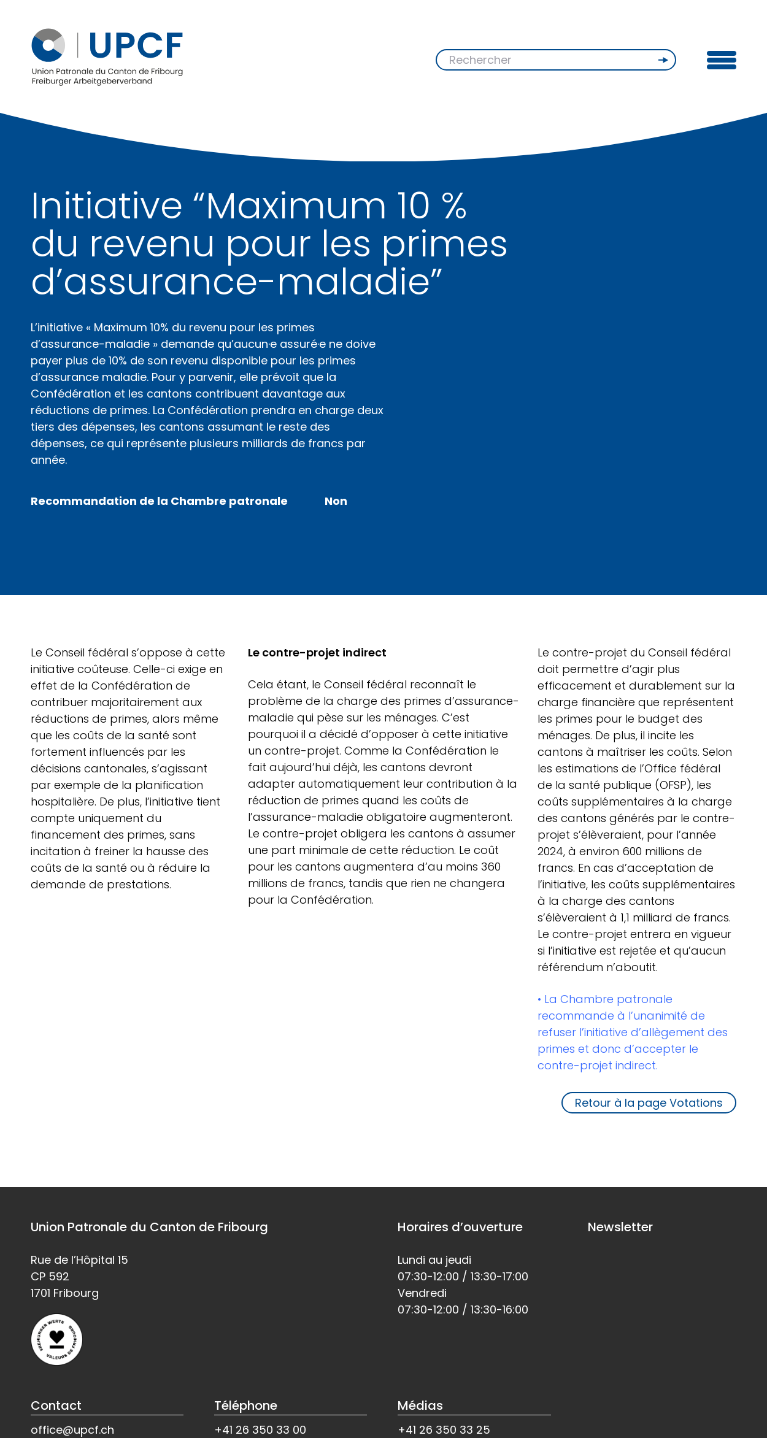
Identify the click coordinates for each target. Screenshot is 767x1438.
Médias (420, 1405)
